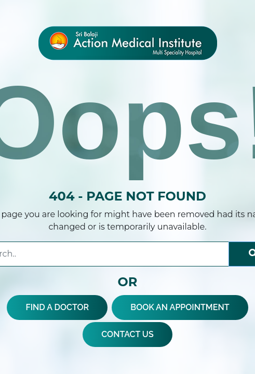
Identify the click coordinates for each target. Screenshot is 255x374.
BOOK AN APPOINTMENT (179, 307)
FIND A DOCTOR (57, 307)
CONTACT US (127, 334)
